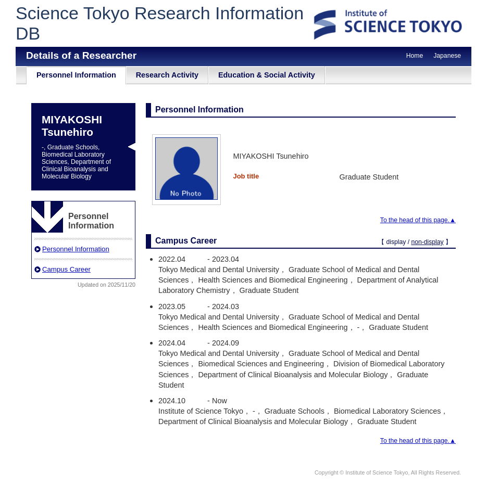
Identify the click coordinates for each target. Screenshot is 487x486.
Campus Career (66, 269)
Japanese (447, 55)
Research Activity (167, 75)
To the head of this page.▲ (418, 220)
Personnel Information (76, 75)
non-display (427, 242)
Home (414, 55)
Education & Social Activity (266, 75)
